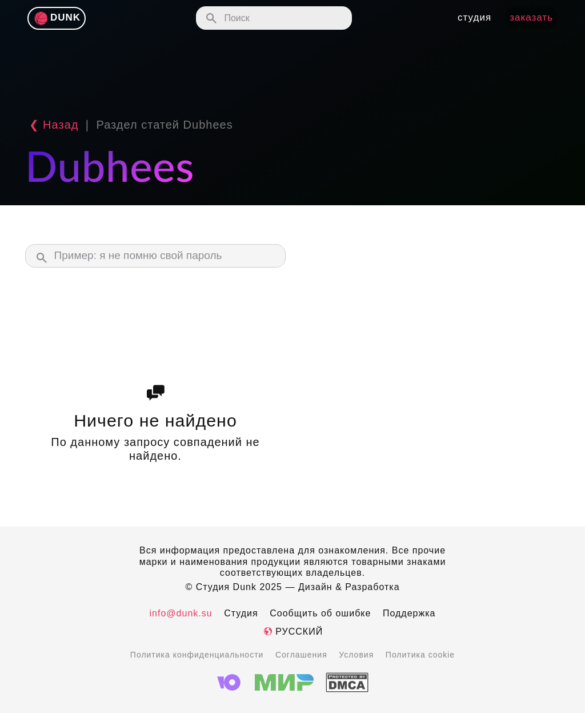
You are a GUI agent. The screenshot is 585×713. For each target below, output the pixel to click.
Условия (356, 654)
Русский (292, 631)
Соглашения (301, 654)
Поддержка (409, 613)
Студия (241, 613)
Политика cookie (420, 654)
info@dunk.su (181, 613)
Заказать (531, 17)
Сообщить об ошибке (320, 613)
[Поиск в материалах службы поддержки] (155, 256)
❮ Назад (51, 124)
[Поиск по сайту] (274, 18)
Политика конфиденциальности (197, 654)
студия (474, 17)
